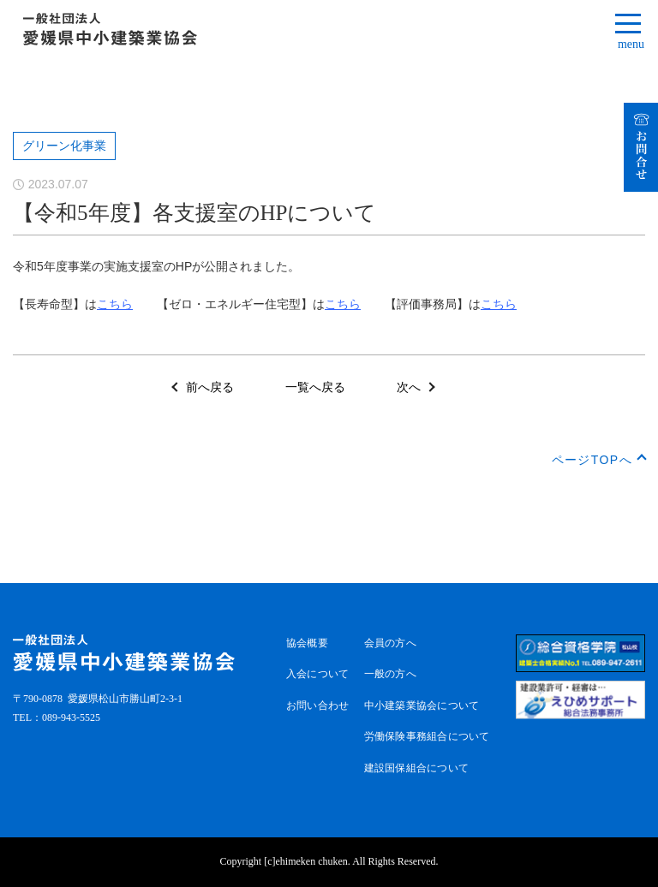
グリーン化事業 (64, 146)
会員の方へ (390, 643)
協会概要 (307, 643)
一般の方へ (390, 674)
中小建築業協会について (422, 705)
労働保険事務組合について (427, 736)
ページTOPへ (592, 460)
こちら (115, 304)
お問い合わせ (317, 705)
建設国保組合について (416, 768)
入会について (317, 674)
